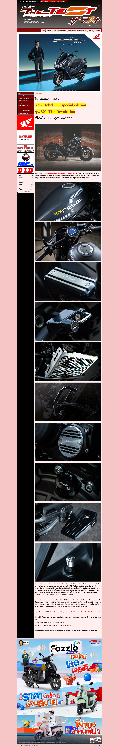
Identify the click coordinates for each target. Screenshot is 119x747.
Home (19, 93)
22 (73, 90)
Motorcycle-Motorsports (23, 98)
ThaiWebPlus (98, 745)
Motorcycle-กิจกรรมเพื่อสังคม (24, 110)
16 (65, 90)
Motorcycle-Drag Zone (23, 100)
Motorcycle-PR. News (22, 108)
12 (59, 90)
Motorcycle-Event (22, 103)
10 (56, 90)
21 (72, 90)
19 (69, 90)
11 (58, 90)
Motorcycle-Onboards (23, 113)
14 (62, 90)
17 (66, 90)
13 (60, 90)
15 (63, 90)
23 (75, 90)
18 (68, 90)
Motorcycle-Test (21, 95)
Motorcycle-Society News (23, 105)
